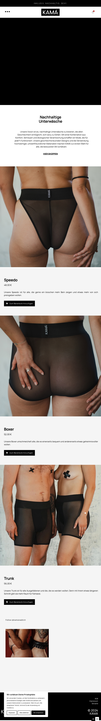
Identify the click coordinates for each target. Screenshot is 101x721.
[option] (97, 719)
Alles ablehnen (24, 713)
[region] (26, 704)
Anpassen (12, 713)
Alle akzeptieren (38, 713)
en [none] (97, 719)
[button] (19, 303)
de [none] (93, 719)
